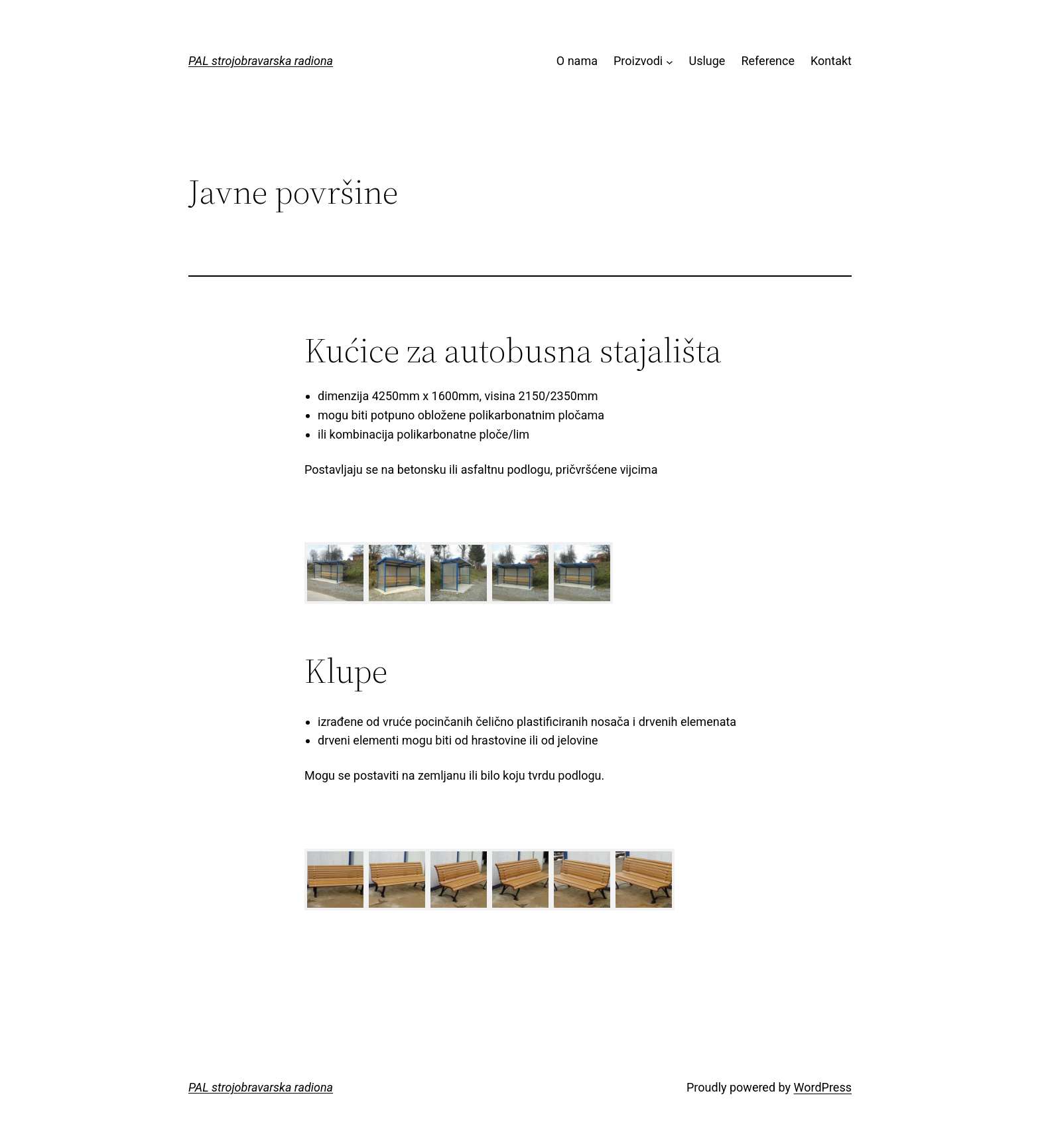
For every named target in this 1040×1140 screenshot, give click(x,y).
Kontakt (831, 61)
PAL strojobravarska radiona (260, 61)
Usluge (706, 61)
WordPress (823, 1087)
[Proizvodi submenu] (669, 61)
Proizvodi (638, 61)
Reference (768, 61)
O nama (577, 61)
